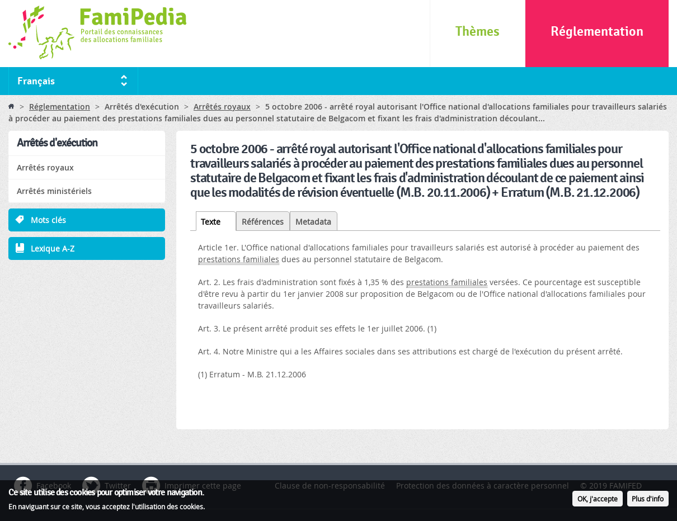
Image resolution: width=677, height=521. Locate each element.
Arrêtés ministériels (54, 191)
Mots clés (48, 220)
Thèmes (477, 31)
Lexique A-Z (52, 248)
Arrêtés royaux (222, 106)
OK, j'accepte (597, 500)
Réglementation (597, 31)
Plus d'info (648, 500)
